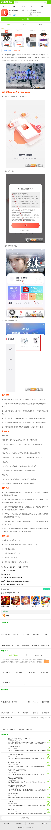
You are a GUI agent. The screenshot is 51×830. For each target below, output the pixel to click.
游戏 (14, 6)
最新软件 (19, 823)
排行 (32, 6)
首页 (4, 6)
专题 (42, 6)
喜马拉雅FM (17, 50)
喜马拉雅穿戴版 (6, 50)
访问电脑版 (29, 828)
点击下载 (25, 19)
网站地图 (21, 828)
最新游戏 (6, 823)
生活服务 (15, 15)
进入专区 (46, 661)
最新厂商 (44, 823)
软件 (23, 6)
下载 (48, 742)
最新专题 (32, 823)
